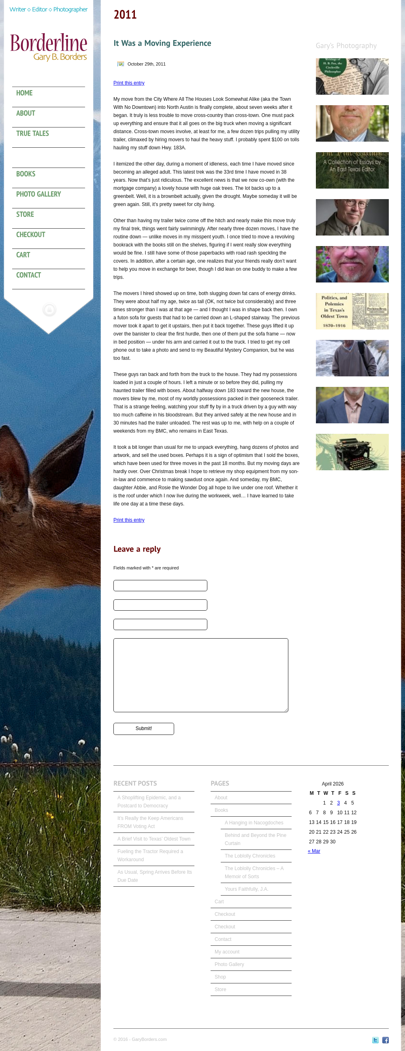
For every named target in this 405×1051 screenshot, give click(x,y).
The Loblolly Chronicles (250, 856)
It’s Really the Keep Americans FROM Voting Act (150, 822)
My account (227, 952)
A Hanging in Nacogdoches (254, 823)
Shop (220, 977)
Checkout (225, 914)
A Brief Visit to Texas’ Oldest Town (153, 839)
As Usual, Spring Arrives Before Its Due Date (154, 876)
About (221, 797)
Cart (219, 901)
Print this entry (129, 83)
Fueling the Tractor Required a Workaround (150, 855)
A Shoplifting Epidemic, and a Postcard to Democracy (149, 802)
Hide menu (49, 309)
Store (220, 989)
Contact (223, 939)
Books (221, 810)
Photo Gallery (229, 964)
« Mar (314, 851)
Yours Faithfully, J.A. (247, 889)
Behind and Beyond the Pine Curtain (255, 839)
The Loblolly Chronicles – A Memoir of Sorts (254, 872)
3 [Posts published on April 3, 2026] (338, 803)
